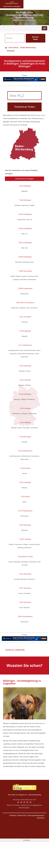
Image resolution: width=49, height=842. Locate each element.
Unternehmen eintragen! (24, 179)
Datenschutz (22, 815)
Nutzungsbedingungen (36, 815)
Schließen (26, 840)
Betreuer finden (35, 38)
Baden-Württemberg (28, 47)
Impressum (41, 818)
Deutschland (11, 47)
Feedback (12, 815)
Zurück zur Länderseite (15, 650)
